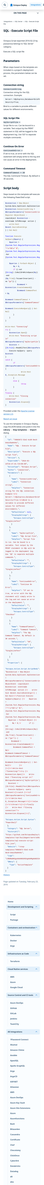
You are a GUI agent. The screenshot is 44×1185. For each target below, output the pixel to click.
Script (13, 913)
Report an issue (10, 418)
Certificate (15, 1138)
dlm (12, 1181)
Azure (13, 981)
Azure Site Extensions (20, 1107)
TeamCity (14, 1023)
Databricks (15, 1165)
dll (11, 1175)
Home (10, 900)
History (6, 874)
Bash (12, 1123)
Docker (13, 939)
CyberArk (14, 1159)
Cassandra (15, 1133)
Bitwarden (15, 1128)
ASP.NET (14, 1080)
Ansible (13, 1054)
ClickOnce (14, 1154)
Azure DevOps (16, 1002)
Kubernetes (15, 934)
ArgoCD (13, 1075)
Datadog (14, 1170)
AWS (12, 976)
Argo (12, 945)
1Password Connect (19, 1038)
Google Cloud (16, 986)
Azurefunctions (17, 1117)
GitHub (13, 1007)
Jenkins (13, 1017)
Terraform (15, 960)
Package (14, 919)
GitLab (13, 1012)
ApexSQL (14, 1059)
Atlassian (14, 1086)
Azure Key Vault (17, 1102)
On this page (20, 13)
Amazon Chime (17, 1049)
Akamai (13, 1043)
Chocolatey (15, 1149)
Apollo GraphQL (17, 1065)
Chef (12, 1144)
